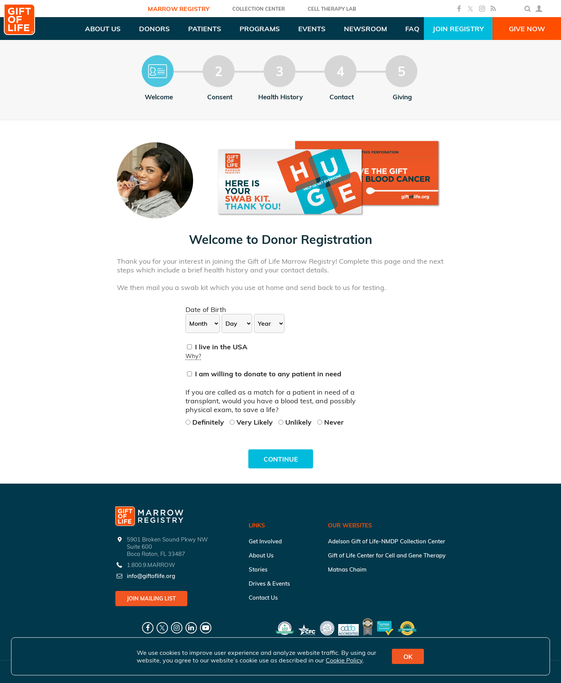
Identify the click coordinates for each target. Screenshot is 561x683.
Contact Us (263, 597)
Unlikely (295, 422)
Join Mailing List (151, 598)
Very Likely (252, 422)
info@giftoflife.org (151, 576)
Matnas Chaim (347, 569)
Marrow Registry (178, 9)
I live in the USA (217, 346)
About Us (261, 555)
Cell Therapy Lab (332, 9)
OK (407, 657)
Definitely (205, 422)
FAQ (412, 28)
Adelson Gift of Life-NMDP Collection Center (386, 541)
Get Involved (265, 541)
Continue (281, 459)
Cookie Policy (344, 660)
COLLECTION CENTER (258, 9)
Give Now (527, 28)
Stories (258, 569)
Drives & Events (269, 583)
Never (330, 422)
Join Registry (458, 28)
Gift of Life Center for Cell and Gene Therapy (387, 555)
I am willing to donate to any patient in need (264, 373)
